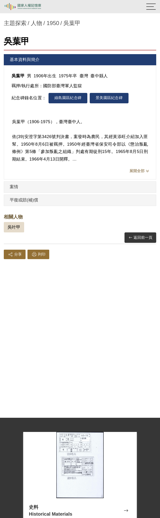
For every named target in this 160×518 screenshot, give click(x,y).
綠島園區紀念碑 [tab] (67, 98)
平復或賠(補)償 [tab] (24, 200)
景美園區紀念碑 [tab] (109, 98)
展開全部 (137, 171)
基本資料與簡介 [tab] (25, 59)
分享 (15, 254)
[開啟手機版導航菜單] (151, 6)
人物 (36, 23)
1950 (53, 23)
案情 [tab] (14, 186)
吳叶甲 (14, 227)
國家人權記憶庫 (28, 6)
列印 (38, 254)
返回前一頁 (140, 237)
